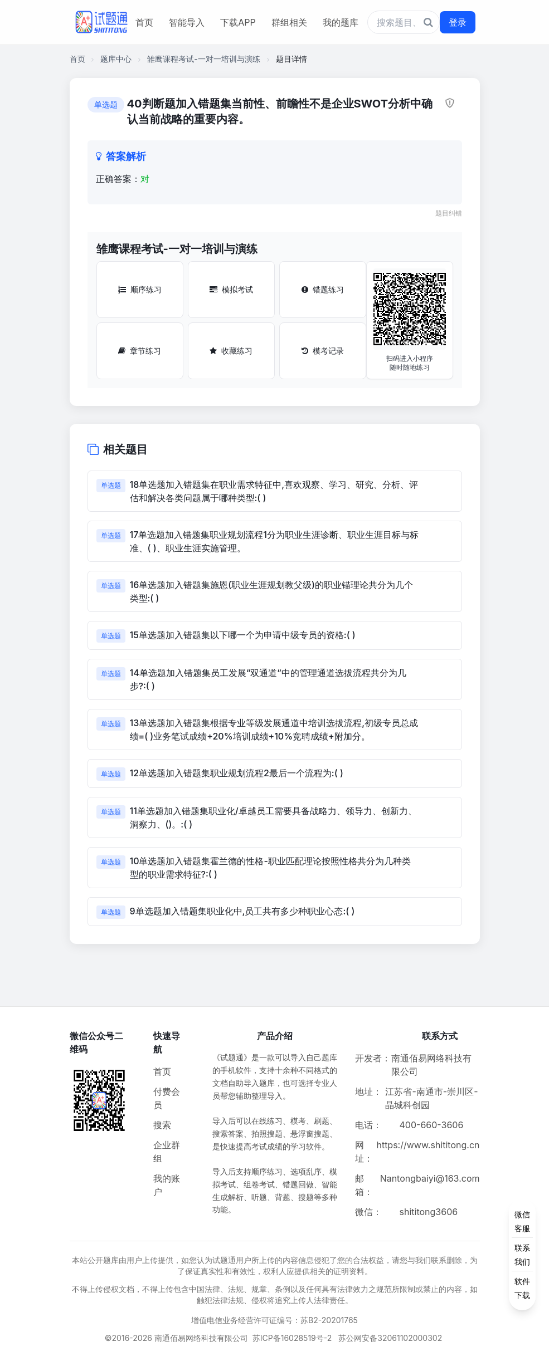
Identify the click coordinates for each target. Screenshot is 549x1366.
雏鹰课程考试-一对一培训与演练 (203, 58)
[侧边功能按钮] (522, 1254)
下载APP (237, 22)
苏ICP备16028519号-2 (292, 1338)
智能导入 (187, 22)
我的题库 (340, 22)
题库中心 (116, 58)
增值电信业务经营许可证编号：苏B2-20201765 (274, 1320)
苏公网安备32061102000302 (390, 1338)
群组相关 (289, 22)
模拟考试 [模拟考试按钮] (231, 289)
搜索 (162, 1124)
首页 (144, 22)
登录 (458, 22)
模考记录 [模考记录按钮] (323, 350)
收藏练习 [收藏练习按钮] (231, 350)
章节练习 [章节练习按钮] (139, 350)
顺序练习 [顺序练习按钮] (140, 289)
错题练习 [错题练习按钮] (323, 289)
